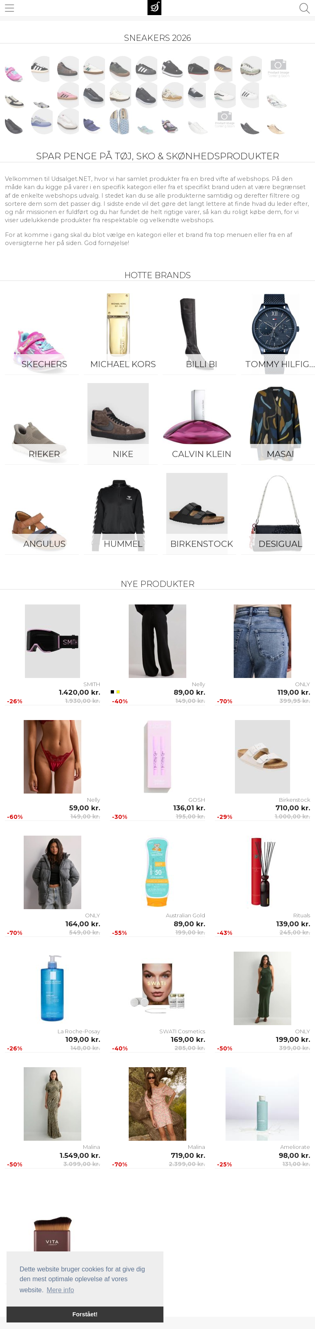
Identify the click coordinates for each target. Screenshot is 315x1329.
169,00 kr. (188, 1039)
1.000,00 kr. (292, 816)
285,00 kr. (189, 1048)
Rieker (44, 454)
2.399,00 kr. (187, 1164)
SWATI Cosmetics (182, 1031)
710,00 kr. (292, 808)
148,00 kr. (85, 1048)
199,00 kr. (190, 932)
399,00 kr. (294, 1048)
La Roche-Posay (79, 1031)
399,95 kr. (294, 701)
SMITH (91, 684)
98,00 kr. (294, 1155)
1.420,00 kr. (79, 692)
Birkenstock (201, 544)
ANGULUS (44, 544)
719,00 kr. (188, 1155)
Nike (123, 454)
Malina (91, 1147)
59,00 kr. (84, 808)
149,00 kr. (190, 701)
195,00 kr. (190, 816)
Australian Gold (185, 915)
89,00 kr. (189, 692)
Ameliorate (295, 1147)
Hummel (123, 544)
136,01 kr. (189, 808)
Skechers (44, 364)
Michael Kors (123, 364)
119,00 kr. (293, 692)
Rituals (301, 915)
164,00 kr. (82, 924)
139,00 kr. (293, 924)
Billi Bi (201, 364)
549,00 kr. (84, 932)
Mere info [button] (60, 1290)
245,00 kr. (294, 932)
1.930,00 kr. (82, 701)
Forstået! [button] (85, 1314)
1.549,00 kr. (80, 1155)
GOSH (196, 799)
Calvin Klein (201, 454)
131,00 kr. (296, 1164)
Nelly (198, 684)
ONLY (302, 684)
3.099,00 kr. (81, 1164)
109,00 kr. (82, 1039)
